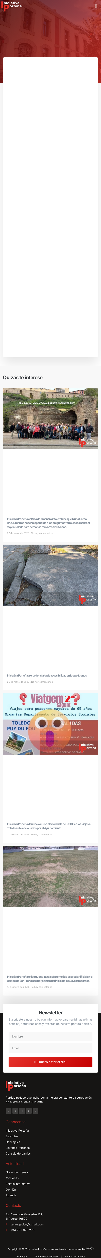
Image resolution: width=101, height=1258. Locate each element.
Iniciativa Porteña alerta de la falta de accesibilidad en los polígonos (47, 675)
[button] (96, 6)
